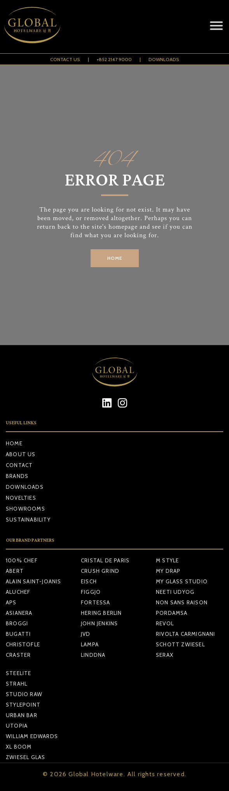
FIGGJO (91, 592)
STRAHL (16, 684)
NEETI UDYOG (175, 592)
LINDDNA (93, 655)
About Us (21, 454)
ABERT (15, 571)
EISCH (89, 581)
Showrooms (25, 509)
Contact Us (65, 59)
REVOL (165, 623)
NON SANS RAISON (182, 602)
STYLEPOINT (23, 705)
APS (11, 602)
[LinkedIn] (107, 403)
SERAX (164, 655)
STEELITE (18, 673)
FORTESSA (95, 602)
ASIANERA (19, 613)
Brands (17, 476)
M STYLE (167, 560)
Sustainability (28, 519)
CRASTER (18, 655)
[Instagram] (122, 403)
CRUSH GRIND (100, 571)
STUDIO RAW (24, 694)
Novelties (21, 498)
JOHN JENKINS (99, 623)
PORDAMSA (172, 613)
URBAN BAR (21, 715)
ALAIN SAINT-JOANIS (33, 581)
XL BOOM (18, 747)
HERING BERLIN (101, 613)
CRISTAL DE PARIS (105, 560)
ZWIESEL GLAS (25, 757)
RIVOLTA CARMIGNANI (185, 634)
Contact (19, 465)
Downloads (164, 59)
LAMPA (90, 644)
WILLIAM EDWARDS (32, 736)
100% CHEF (22, 560)
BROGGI (17, 623)
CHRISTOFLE (23, 644)
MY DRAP (168, 571)
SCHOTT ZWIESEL (180, 644)
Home (14, 443)
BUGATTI (18, 634)
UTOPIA (17, 726)
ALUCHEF (18, 592)
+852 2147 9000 (114, 59)
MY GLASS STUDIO (182, 581)
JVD (86, 634)
